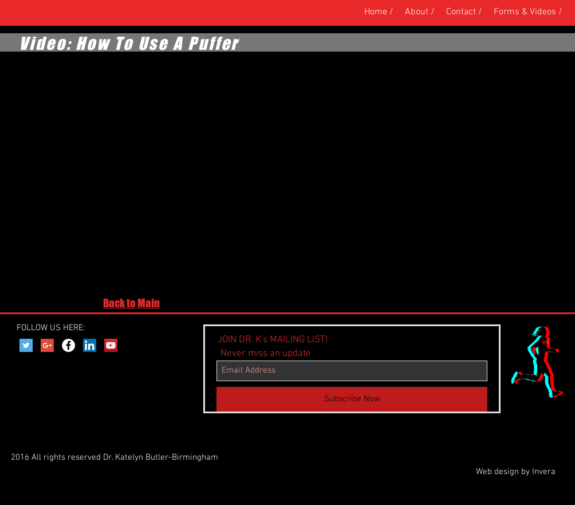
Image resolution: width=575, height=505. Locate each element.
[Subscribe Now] (351, 399)
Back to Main (131, 303)
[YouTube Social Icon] (110, 345)
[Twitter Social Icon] (26, 345)
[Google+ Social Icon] (47, 345)
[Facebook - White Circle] (68, 345)
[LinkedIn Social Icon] (89, 345)
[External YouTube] (209, 174)
